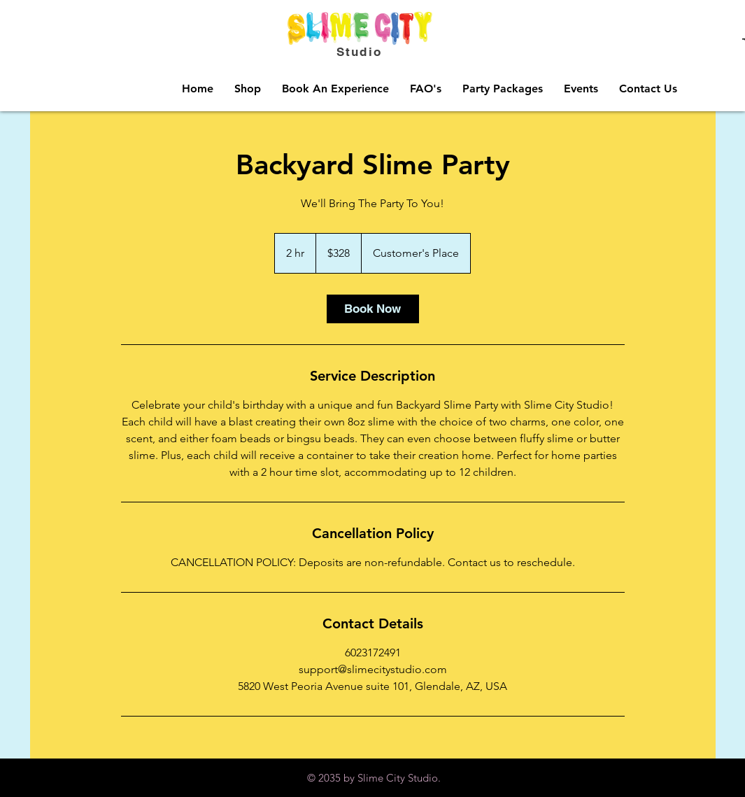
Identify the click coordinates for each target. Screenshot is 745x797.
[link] (373, 309)
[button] (247, 88)
